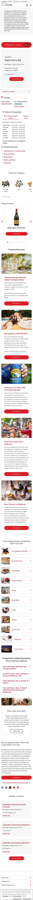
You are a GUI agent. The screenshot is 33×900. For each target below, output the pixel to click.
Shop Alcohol (16, 79)
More (26, 45)
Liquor (19, 590)
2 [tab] (9, 242)
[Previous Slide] (2, 221)
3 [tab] (11, 242)
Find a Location (18, 858)
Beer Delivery (8, 157)
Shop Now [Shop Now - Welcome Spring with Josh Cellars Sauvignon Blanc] (20, 303)
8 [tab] (20, 242)
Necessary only (17, 898)
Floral (19, 610)
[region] (16, 895)
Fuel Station (22, 649)
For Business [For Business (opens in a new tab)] (23, 1)
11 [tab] (25, 242)
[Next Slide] (30, 221)
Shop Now (20, 234)
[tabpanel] (16, 222)
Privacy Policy (17, 896)
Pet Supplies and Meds (20, 551)
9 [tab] (21, 242)
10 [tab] (23, 242)
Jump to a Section (16, 92)
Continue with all (26, 898)
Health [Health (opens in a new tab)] (10, 1)
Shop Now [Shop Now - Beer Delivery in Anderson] (20, 528)
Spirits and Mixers (10, 160)
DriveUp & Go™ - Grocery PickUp (14, 151)
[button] (27, 5)
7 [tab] (18, 242)
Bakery (19, 620)
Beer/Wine (19, 600)
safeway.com (22, 778)
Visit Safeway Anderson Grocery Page (17, 783)
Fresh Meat (19, 571)
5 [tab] (14, 242)
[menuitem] (9, 45)
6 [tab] (16, 242)
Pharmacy (22, 639)
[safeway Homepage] (8, 5)
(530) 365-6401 (6, 104)
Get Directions (9, 74)
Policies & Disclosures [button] (16, 885)
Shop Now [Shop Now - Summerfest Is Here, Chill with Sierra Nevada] (20, 411)
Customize (5, 896)
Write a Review (19, 106)
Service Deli (19, 629)
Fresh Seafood (19, 561)
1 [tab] (7, 242)
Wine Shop (7, 163)
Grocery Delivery (9, 154)
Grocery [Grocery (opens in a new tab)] (4, 1)
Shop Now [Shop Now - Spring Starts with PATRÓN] (20, 357)
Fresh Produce (19, 580)
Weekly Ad (6, 815)
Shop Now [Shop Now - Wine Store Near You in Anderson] (20, 474)
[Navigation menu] (2, 5)
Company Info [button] (16, 881)
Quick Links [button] (16, 878)
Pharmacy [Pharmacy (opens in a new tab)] (16, 1)
